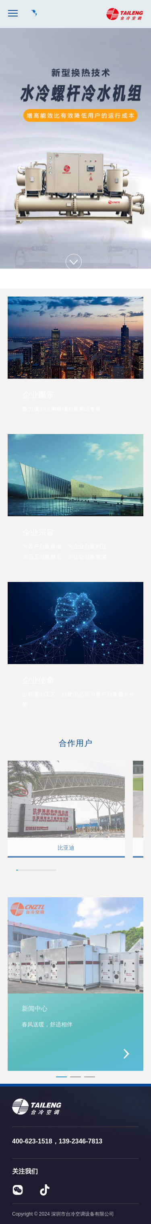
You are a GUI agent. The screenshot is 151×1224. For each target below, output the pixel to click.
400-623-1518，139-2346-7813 (57, 1141)
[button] (123, 871)
